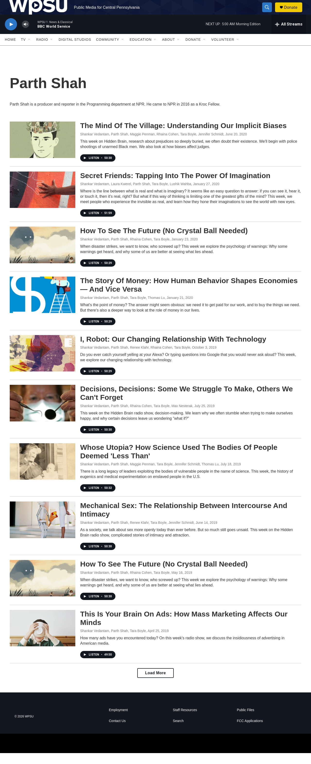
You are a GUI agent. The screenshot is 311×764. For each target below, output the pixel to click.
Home (10, 50)
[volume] (25, 35)
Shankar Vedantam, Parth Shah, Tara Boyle (113, 642)
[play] (11, 35)
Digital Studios (75, 50)
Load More (155, 684)
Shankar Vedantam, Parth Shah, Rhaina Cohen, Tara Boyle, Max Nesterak (136, 417)
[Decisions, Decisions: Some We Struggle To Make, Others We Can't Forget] (42, 414)
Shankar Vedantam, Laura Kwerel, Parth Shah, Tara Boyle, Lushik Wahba (135, 195)
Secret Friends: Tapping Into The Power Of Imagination (175, 186)
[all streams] (288, 35)
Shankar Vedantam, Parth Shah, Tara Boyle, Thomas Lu (122, 309)
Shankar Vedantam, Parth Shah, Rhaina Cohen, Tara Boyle (125, 250)
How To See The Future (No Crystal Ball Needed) (164, 242)
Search (178, 732)
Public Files (245, 721)
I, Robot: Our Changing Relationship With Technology (173, 350)
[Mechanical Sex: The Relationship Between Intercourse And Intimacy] (42, 530)
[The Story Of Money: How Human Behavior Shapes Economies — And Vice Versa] (42, 306)
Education (141, 50)
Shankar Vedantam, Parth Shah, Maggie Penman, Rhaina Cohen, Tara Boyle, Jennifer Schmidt (152, 145)
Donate (293, 12)
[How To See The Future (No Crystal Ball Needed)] (42, 256)
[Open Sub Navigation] (29, 50)
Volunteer (222, 50)
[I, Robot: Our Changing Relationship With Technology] (42, 364)
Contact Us (117, 732)
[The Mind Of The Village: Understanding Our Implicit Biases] (42, 150)
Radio (42, 50)
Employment (118, 721)
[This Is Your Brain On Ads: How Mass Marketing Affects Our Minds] (42, 639)
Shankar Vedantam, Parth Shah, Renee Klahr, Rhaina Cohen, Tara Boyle (135, 358)
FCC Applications (250, 732)
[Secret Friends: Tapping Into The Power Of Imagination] (42, 200)
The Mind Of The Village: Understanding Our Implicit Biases (183, 136)
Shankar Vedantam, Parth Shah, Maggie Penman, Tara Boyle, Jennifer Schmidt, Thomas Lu (149, 475)
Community (107, 50)
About (168, 50)
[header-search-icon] (269, 13)
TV (23, 50)
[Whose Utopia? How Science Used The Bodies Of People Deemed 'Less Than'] (42, 472)
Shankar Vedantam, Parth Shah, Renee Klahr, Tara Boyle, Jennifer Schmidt (137, 533)
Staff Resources (185, 721)
